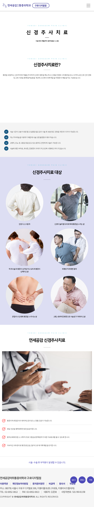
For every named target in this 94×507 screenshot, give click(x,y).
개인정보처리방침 (20, 483)
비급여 (52, 483)
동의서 (62, 483)
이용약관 (4, 483)
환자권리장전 (38, 483)
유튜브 (82, 480)
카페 (90, 480)
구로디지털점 (40, 5)
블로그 (74, 480)
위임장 (72, 483)
